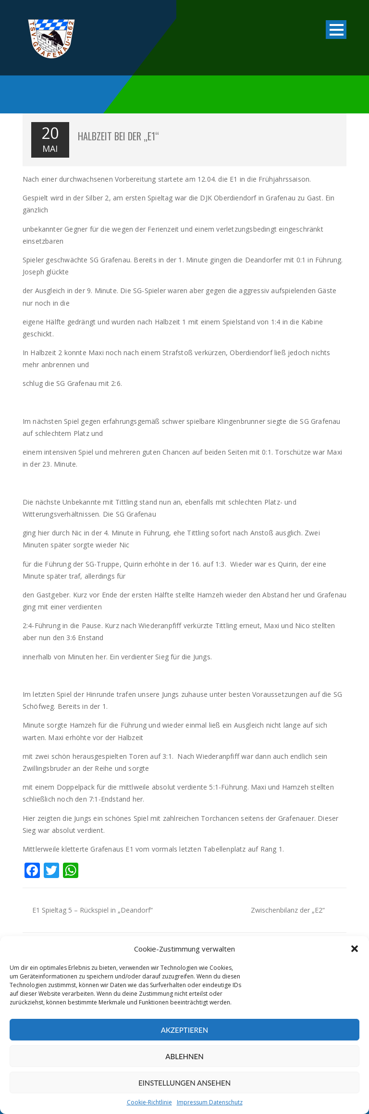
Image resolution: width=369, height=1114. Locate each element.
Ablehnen (184, 1056)
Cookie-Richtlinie (149, 1102)
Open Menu (336, 30)
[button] (354, 948)
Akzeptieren (184, 1030)
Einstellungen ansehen (184, 1082)
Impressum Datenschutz (210, 1102)
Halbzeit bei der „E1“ (118, 136)
